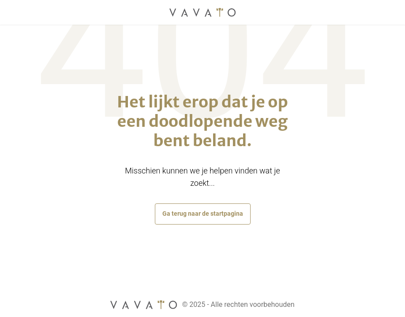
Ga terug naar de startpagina (202, 213)
